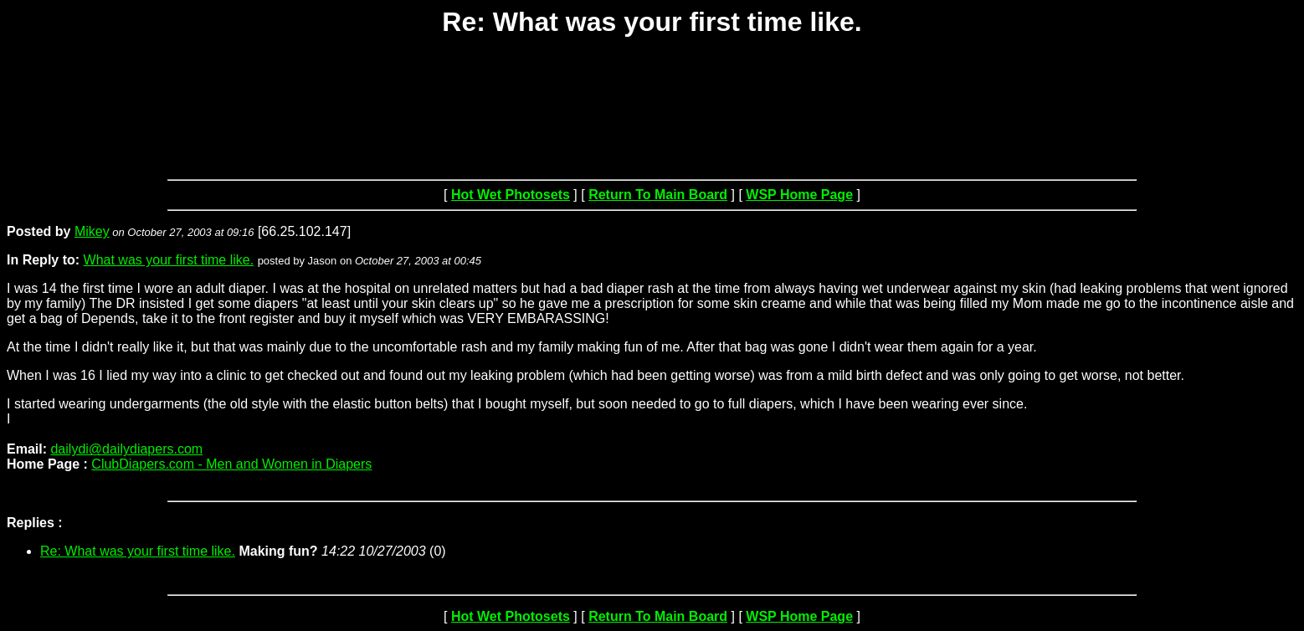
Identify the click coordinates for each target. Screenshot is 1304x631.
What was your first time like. (169, 260)
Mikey (92, 231)
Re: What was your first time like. (137, 551)
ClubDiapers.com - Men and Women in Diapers (231, 464)
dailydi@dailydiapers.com (126, 449)
